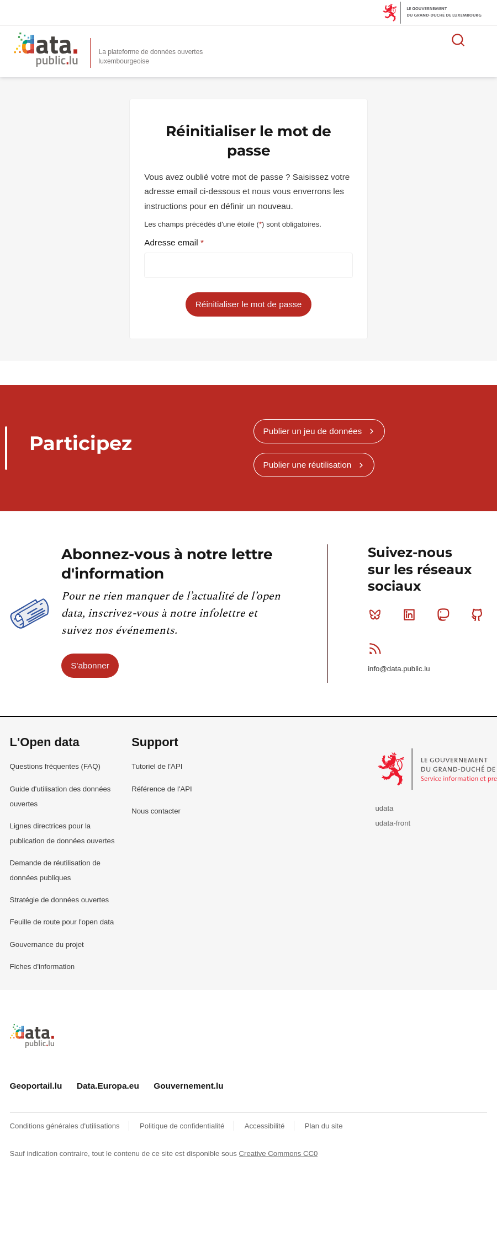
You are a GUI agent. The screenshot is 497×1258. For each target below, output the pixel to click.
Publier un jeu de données (312, 431)
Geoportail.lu (36, 1085)
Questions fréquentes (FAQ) (55, 766)
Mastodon (445, 614)
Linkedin (411, 614)
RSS (377, 648)
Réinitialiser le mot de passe (248, 304)
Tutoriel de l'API (156, 766)
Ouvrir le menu (482, 40)
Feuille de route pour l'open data (62, 922)
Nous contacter (156, 811)
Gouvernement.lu (189, 1085)
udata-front (392, 823)
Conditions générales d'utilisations (66, 1126)
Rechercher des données (458, 40)
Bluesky (377, 614)
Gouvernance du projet (47, 944)
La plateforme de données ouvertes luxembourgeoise (151, 56)
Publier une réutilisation (307, 464)
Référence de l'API (161, 789)
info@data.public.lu (399, 669)
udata (384, 808)
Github (479, 614)
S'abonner (90, 665)
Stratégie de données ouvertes (59, 900)
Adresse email (172, 242)
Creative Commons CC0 (278, 1153)
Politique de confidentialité (183, 1126)
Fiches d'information (42, 966)
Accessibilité (266, 1126)
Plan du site (324, 1126)
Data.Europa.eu (108, 1085)
